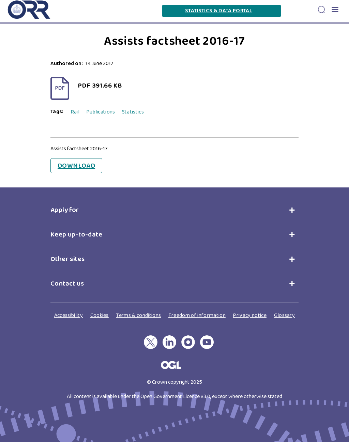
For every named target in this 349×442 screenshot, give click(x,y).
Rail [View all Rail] (75, 112)
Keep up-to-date (76, 234)
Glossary (284, 315)
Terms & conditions (138, 315)
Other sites (67, 259)
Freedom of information (197, 315)
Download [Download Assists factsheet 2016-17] (76, 165)
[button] (334, 10)
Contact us (67, 283)
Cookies (99, 315)
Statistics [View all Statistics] (133, 112)
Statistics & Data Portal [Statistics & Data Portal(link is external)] (221, 10)
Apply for (66, 209)
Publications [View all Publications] (100, 112)
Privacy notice (249, 315)
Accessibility (68, 315)
